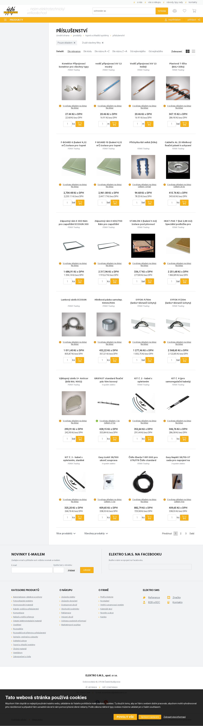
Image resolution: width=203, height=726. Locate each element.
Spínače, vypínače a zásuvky (25, 637)
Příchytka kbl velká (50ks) (143, 142)
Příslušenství (119, 35)
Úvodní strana (62, 35)
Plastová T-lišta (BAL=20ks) (178, 65)
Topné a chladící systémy (97, 35)
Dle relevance (74, 51)
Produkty (16, 20)
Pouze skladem (66, 43)
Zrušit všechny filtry (92, 43)
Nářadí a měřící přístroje (23, 617)
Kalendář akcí (106, 609)
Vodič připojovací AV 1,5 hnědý (143, 65)
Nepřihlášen (174, 19)
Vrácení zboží (67, 617)
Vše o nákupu (154, 2)
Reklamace (66, 613)
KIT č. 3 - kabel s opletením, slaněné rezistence (73, 460)
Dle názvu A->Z (102, 51)
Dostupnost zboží (69, 605)
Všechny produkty (96, 533)
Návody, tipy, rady (175, 2)
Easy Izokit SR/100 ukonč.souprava (109, 459)
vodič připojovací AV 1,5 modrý (108, 65)
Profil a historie (106, 597)
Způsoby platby (68, 597)
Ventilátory (17, 653)
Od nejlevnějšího (138, 51)
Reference (154, 597)
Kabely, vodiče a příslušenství (26, 609)
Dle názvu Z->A (119, 51)
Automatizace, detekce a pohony (27, 597)
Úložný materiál (19, 649)
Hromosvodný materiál (23, 605)
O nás (139, 2)
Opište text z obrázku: (62, 565)
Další (192, 533)
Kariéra (103, 617)
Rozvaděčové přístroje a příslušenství (29, 633)
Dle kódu (88, 51)
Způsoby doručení (69, 601)
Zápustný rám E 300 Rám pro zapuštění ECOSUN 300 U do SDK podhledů (74, 224)
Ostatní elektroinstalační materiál (27, 621)
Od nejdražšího (156, 51)
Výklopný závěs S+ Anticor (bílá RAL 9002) (73, 380)
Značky (177, 597)
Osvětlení (17, 625)
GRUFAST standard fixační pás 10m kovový (108, 380)
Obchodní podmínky (70, 609)
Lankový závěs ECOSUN (73, 300)
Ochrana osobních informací (73, 621)
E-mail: (14, 565)
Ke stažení (104, 601)
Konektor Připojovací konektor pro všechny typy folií (74, 67)
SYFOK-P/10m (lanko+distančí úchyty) (143, 301)
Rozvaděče (18, 629)
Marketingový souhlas (71, 625)
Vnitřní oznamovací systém (112, 605)
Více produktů (66, 533)
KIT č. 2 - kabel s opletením (143, 380)
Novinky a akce (107, 613)
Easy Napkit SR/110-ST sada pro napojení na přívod (178, 460)
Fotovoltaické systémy (23, 601)
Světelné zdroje (20, 641)
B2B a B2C (154, 602)
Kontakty (193, 2)
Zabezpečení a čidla (22, 656)
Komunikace (18, 613)
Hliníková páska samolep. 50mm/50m (108, 301)
